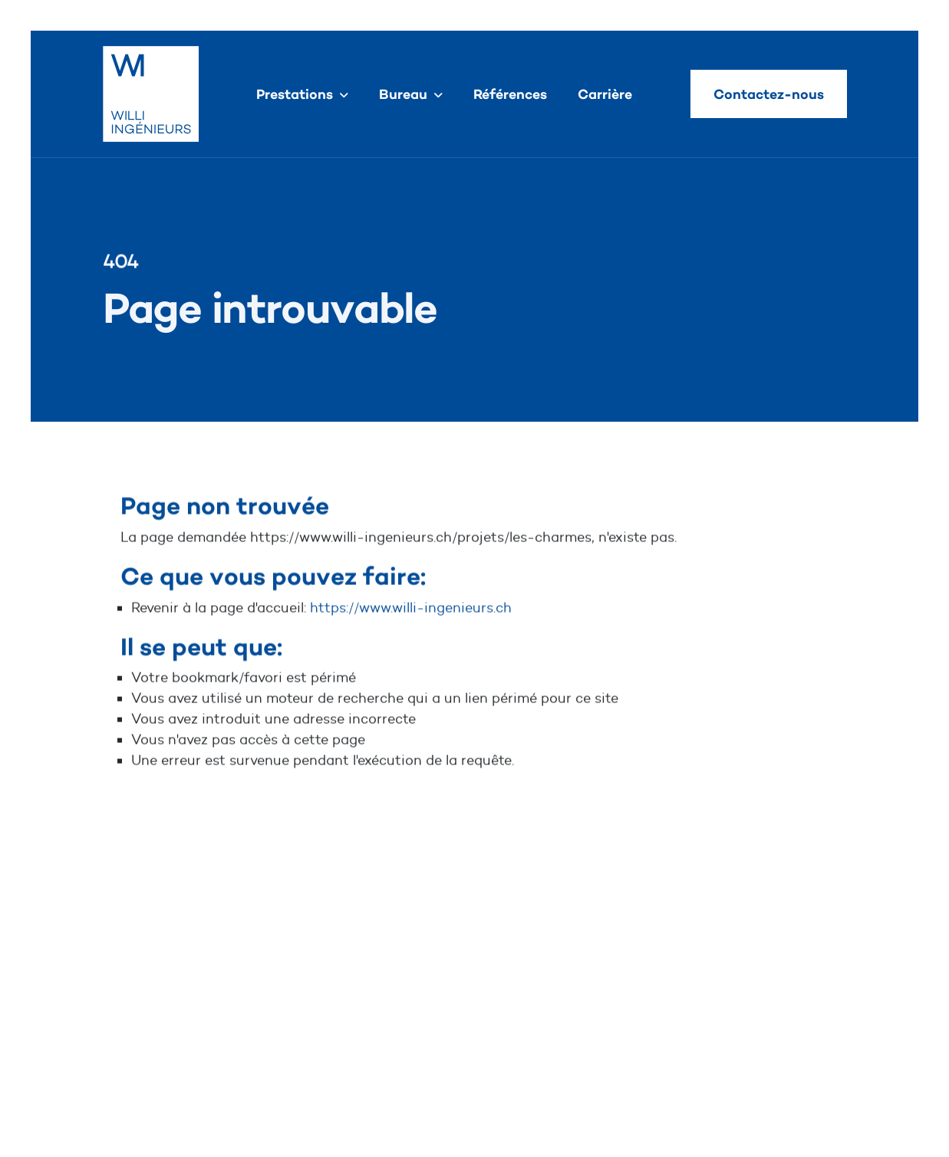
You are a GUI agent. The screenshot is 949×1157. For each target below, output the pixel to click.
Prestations (294, 94)
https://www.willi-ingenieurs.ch (411, 608)
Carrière (605, 94)
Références (510, 94)
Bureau (403, 94)
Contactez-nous (768, 94)
